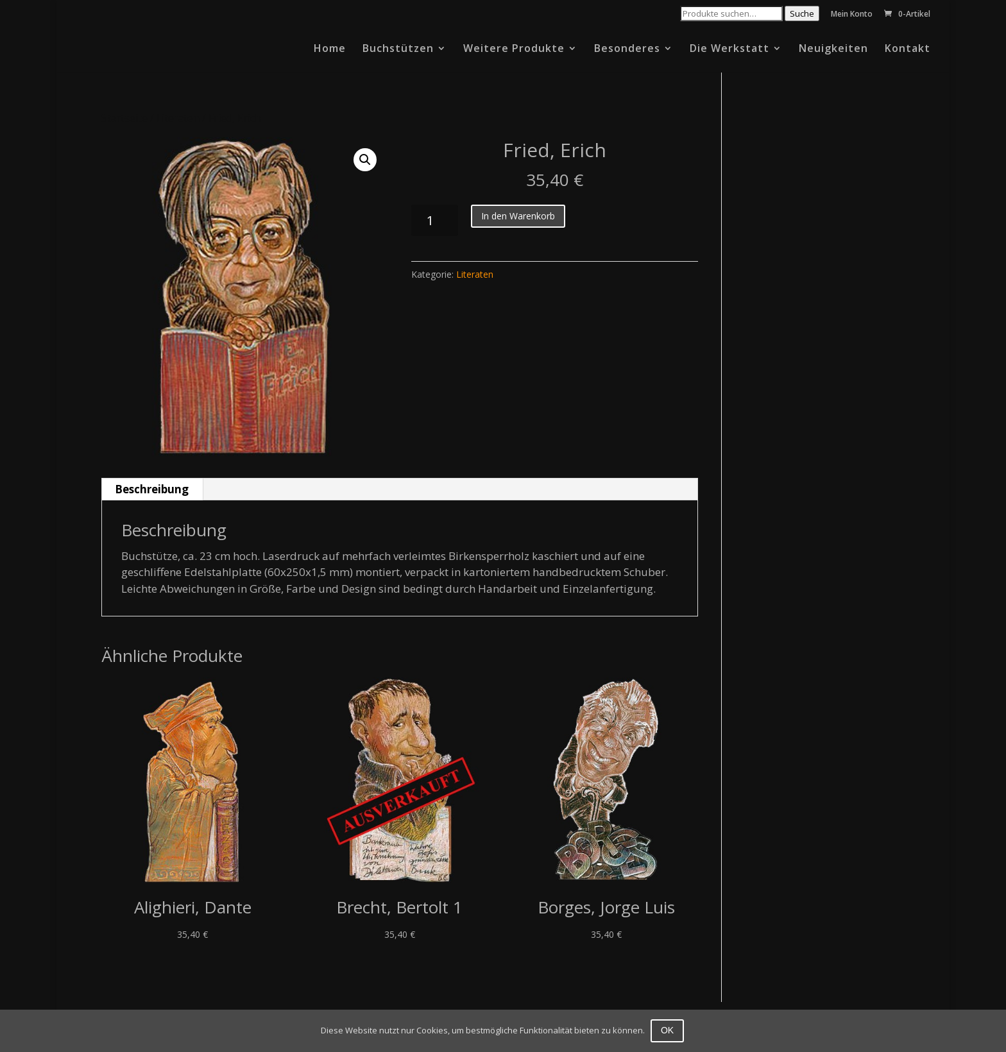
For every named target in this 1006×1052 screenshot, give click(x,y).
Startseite (124, 118)
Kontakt (907, 49)
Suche (802, 13)
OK (667, 1030)
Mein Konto (852, 14)
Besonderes (627, 49)
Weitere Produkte (514, 49)
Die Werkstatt (729, 49)
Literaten (178, 118)
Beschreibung (152, 489)
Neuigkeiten (833, 49)
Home (330, 49)
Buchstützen (398, 49)
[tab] (152, 489)
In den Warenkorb (518, 216)
